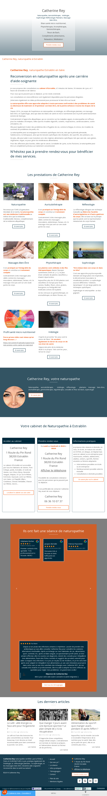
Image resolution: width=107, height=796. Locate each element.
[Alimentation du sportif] (85, 714)
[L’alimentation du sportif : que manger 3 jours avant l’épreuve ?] (53, 714)
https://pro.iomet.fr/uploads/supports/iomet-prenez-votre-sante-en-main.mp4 (18, 344)
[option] (22, 728)
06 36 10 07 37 (53, 501)
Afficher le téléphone (53, 470)
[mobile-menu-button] (53, 793)
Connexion (101, 788)
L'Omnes (58, 789)
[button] (4, 792)
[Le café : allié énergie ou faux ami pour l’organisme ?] (21, 714)
